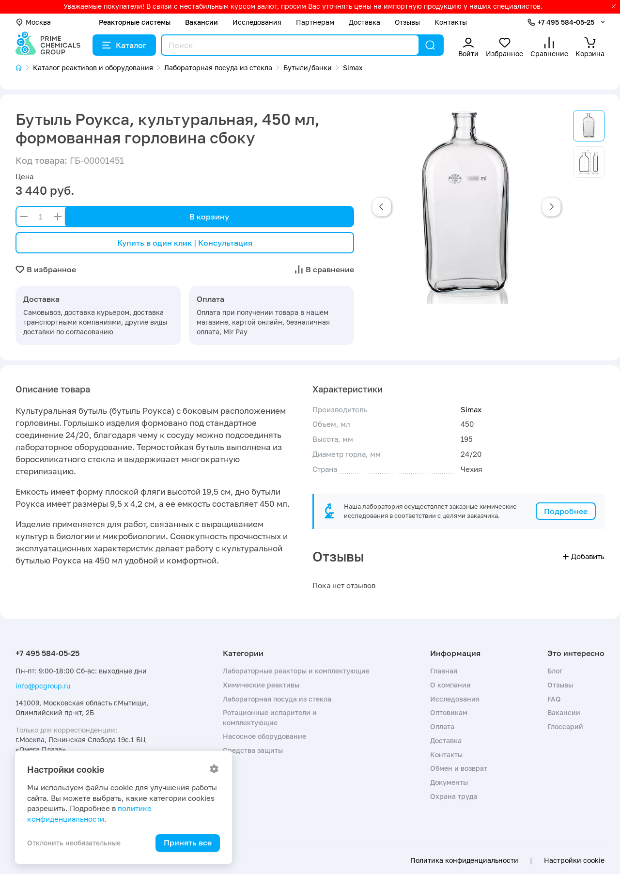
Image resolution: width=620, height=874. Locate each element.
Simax (471, 409)
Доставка (364, 22)
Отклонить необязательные (74, 843)
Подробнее (566, 511)
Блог (554, 671)
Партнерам (315, 22)
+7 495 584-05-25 (566, 22)
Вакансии (201, 22)
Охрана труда (454, 796)
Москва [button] (33, 22)
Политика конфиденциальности (464, 860)
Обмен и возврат (458, 768)
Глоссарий (565, 726)
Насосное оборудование (264, 736)
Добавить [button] (583, 556)
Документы (449, 782)
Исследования (256, 22)
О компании (450, 685)
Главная (443, 671)
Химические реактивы (261, 685)
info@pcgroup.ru (43, 686)
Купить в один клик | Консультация (184, 243)
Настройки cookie (574, 860)
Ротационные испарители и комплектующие (270, 717)
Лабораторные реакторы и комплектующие (296, 671)
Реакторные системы (134, 22)
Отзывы (407, 22)
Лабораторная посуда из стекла (277, 699)
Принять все (188, 842)
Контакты (450, 22)
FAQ (554, 699)
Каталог (124, 45)
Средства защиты (253, 750)
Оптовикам (448, 712)
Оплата (442, 726)
